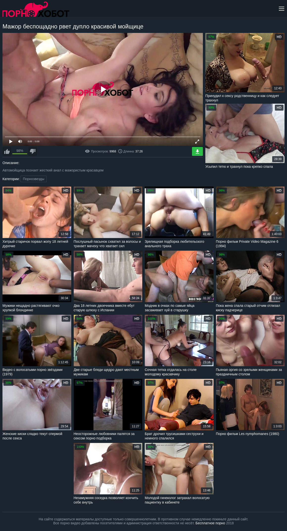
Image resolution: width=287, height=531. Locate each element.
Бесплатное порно (210, 523)
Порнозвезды (33, 179)
